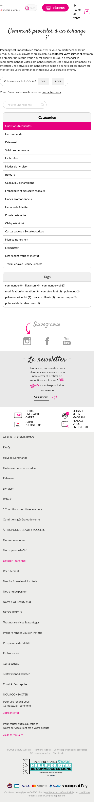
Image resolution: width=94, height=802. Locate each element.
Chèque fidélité (14, 223)
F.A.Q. (6, 447)
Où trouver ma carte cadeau (20, 468)
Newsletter (12, 247)
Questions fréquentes (18, 125)
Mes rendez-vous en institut (22, 255)
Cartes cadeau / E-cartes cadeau (24, 231)
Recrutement (11, 571)
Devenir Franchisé (14, 560)
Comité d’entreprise (15, 684)
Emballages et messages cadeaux (25, 190)
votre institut (11, 712)
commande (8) (14, 285)
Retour (7, 498)
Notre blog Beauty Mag (17, 601)
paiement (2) (72, 291)
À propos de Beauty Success (24, 529)
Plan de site (58, 753)
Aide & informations (18, 437)
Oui (43, 81)
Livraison (8, 488)
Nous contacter (15, 694)
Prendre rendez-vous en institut (22, 632)
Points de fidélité (15, 215)
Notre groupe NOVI (15, 550)
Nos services (12, 612)
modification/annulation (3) (22, 291)
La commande (13, 134)
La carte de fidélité (16, 207)
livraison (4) (32, 285)
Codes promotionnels (18, 199)
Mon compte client (16, 239)
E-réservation (11, 653)
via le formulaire (13, 734)
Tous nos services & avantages (21, 622)
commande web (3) (53, 285)
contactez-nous (51, 92)
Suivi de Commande (15, 457)
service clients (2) (44, 297)
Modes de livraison (16, 166)
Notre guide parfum (15, 591)
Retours (10, 174)
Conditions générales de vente (21, 519)
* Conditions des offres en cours (22, 509)
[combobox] (31, 8)
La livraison (12, 158)
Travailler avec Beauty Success (23, 263)
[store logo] (10, 10)
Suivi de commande (17, 150)
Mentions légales (42, 749)
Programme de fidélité (16, 643)
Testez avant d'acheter (16, 673)
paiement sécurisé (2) (18, 297)
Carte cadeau (11, 663)
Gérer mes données (40, 753)
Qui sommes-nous (14, 540)
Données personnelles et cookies (70, 749)
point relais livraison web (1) (22, 303)
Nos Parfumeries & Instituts (20, 581)
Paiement (11, 142)
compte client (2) (51, 291)
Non (58, 81)
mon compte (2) (67, 297)
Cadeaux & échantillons (19, 182)
